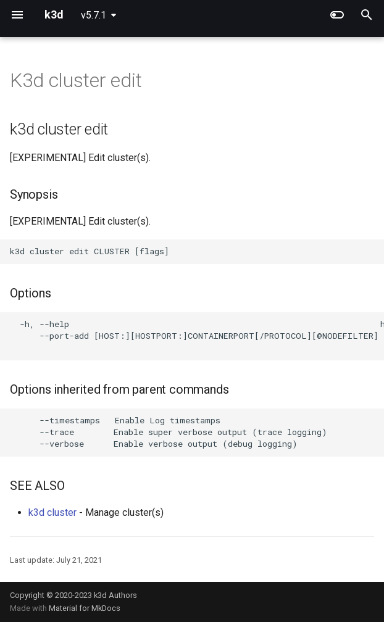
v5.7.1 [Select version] (93, 15)
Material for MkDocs (84, 608)
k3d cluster (52, 512)
